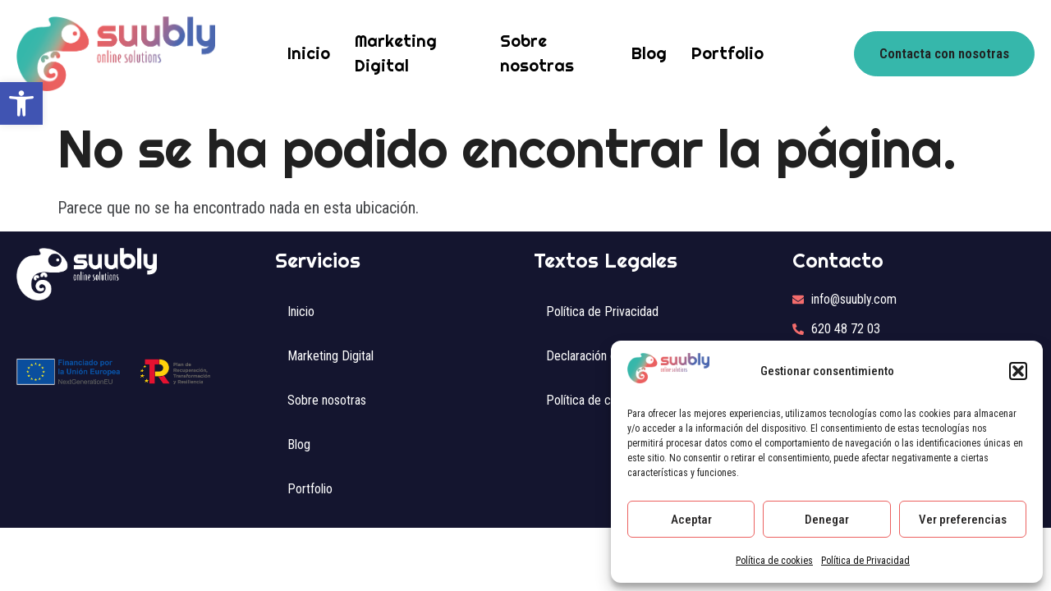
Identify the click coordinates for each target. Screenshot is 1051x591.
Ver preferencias (963, 519)
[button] (1018, 371)
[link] (21, 103)
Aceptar (691, 519)
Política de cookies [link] (774, 560)
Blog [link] (649, 53)
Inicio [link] (308, 53)
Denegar (827, 519)
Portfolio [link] (727, 53)
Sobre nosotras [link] (537, 53)
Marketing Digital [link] (396, 53)
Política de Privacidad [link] (865, 560)
